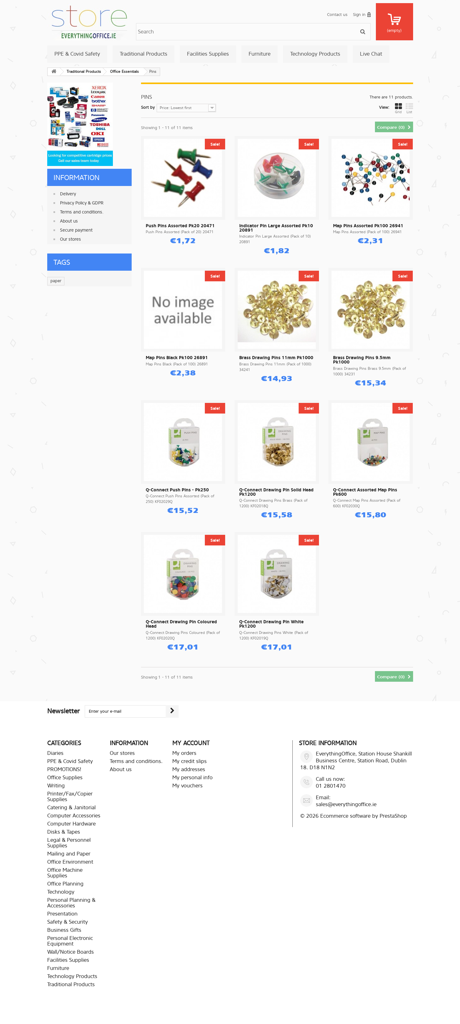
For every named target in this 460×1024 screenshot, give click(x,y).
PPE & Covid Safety (77, 54)
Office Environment (70, 862)
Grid (398, 108)
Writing (56, 785)
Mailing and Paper (68, 853)
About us (69, 221)
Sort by (148, 107)
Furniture (259, 54)
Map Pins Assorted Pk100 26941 (368, 226)
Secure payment (76, 230)
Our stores (70, 239)
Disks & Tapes (63, 832)
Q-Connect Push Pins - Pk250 (177, 490)
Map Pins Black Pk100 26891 (177, 358)
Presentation (62, 913)
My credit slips (189, 761)
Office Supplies (65, 777)
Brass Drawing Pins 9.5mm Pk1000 (362, 360)
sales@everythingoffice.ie (346, 804)
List (409, 108)
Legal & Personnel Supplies (69, 842)
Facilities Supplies (208, 54)
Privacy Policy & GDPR (82, 203)
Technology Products (315, 54)
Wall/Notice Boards (70, 952)
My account (191, 743)
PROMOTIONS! (64, 769)
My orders (184, 753)
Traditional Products (143, 54)
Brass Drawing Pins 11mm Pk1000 (276, 358)
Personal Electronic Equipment (70, 941)
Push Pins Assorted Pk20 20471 (180, 226)
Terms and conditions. (82, 212)
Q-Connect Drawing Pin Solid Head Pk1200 (276, 492)
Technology (60, 892)
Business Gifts (64, 930)
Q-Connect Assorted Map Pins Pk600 (365, 492)
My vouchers (187, 785)
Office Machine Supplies (65, 872)
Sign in (362, 14)
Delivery (68, 194)
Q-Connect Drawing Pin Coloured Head (181, 624)
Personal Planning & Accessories (71, 902)
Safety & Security (67, 922)
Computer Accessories (73, 815)
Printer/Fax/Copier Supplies (70, 796)
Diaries (55, 753)
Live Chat (371, 54)
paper (55, 281)
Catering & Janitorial (71, 807)
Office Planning (65, 883)
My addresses (188, 769)
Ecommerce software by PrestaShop (363, 816)
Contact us (337, 14)
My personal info (192, 777)
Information (76, 178)
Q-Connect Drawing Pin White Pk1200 (271, 624)
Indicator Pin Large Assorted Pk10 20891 (276, 228)
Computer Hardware (71, 823)
